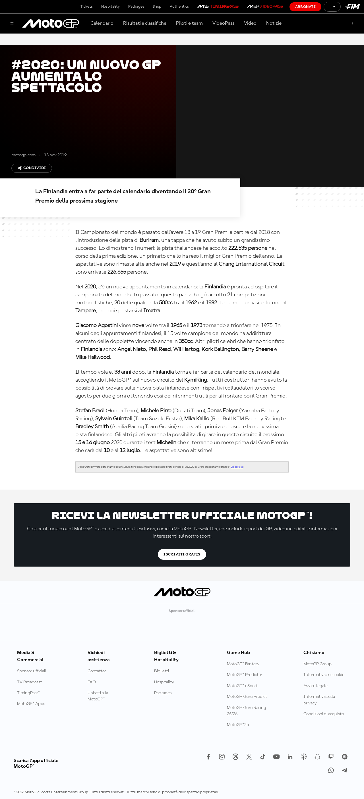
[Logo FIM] (352, 6)
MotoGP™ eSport (242, 686)
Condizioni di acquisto (323, 714)
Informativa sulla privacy (319, 699)
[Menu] (12, 23)
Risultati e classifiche (144, 23)
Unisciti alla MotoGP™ (98, 696)
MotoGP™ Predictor (244, 675)
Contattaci (97, 671)
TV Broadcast (29, 682)
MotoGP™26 (238, 725)
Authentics (179, 7)
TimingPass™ (28, 693)
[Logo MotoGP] (50, 23)
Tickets (86, 7)
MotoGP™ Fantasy (243, 664)
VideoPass (223, 23)
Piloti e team (189, 23)
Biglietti (161, 671)
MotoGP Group (317, 664)
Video (250, 23)
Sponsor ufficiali (31, 671)
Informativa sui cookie (323, 675)
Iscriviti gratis (182, 554)
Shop (157, 7)
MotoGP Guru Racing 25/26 (246, 711)
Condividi (31, 168)
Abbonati (305, 7)
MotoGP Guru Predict (247, 696)
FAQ (92, 682)
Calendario (101, 23)
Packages (136, 7)
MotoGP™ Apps (31, 704)
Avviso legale (315, 686)
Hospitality (110, 7)
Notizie (274, 23)
